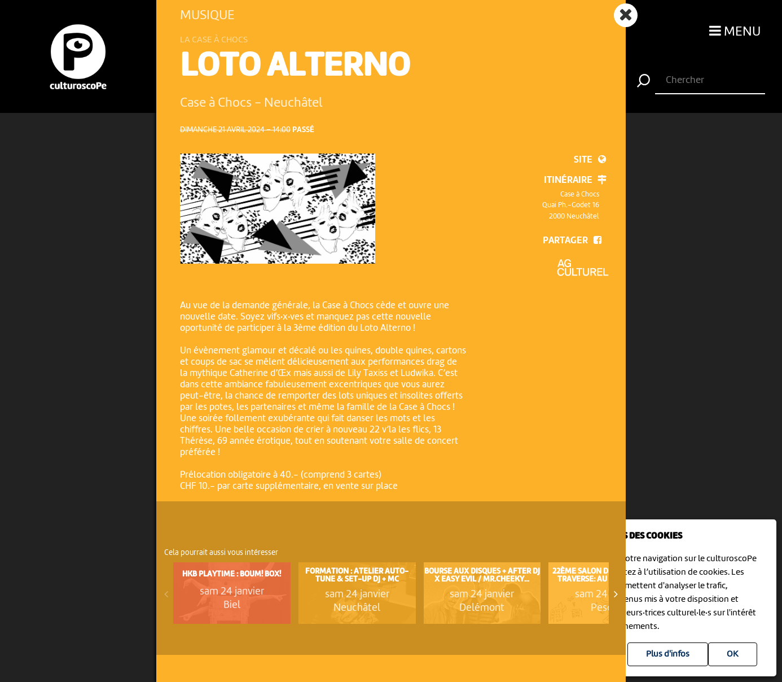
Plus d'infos (667, 654)
